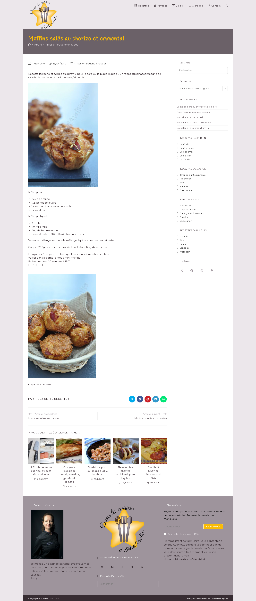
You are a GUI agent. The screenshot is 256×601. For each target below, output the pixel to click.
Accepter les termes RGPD (183, 534)
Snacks (184, 217)
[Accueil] (29, 44)
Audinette (39, 63)
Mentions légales (220, 598)
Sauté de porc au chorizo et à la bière (97, 471)
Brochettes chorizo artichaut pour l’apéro (125, 473)
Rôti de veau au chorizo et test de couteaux (41, 471)
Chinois (184, 236)
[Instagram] (201, 270)
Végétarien (186, 221)
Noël (182, 182)
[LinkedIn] (132, 566)
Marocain (185, 251)
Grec (182, 240)
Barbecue (185, 205)
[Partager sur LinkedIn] (155, 399)
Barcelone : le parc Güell (190, 117)
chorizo (46, 384)
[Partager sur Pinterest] (148, 399)
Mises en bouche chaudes (61, 44)
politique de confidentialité (188, 559)
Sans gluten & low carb (192, 213)
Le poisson (185, 155)
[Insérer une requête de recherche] (202, 70)
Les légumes (186, 151)
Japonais (184, 248)
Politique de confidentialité (198, 598)
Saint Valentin (187, 190)
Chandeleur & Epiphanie (193, 175)
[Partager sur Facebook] (140, 399)
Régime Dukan (188, 209)
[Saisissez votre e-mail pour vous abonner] (194, 527)
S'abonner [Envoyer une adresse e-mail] (213, 526)
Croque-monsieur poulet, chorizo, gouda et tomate (69, 475)
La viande (185, 159)
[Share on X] (132, 399)
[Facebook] (191, 270)
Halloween (185, 178)
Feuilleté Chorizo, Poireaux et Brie (154, 473)
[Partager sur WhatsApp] (163, 399)
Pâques (184, 186)
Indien (183, 244)
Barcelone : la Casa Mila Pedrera (194, 122)
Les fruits (184, 144)
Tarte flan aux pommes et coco (193, 112)
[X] (181, 270)
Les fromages (187, 148)
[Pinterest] (211, 270)
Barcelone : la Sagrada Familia (193, 128)
